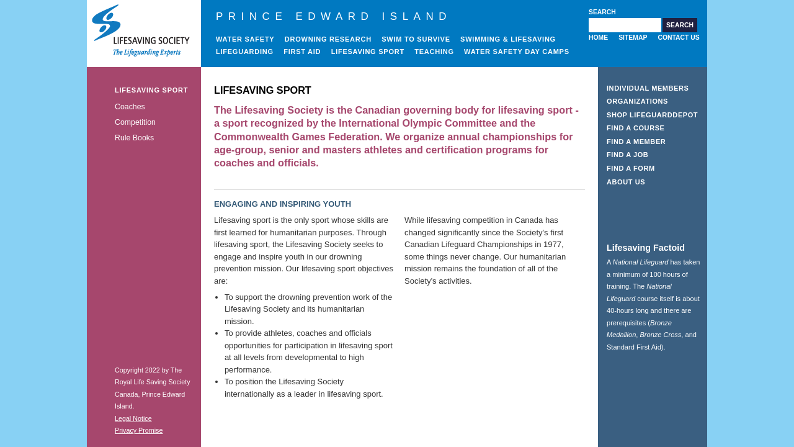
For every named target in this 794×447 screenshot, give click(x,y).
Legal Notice (133, 418)
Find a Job (627, 154)
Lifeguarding (245, 51)
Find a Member (636, 141)
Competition (135, 122)
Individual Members (648, 88)
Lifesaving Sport (367, 51)
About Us (626, 182)
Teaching (434, 51)
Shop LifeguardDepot (652, 115)
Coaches (130, 106)
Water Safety (245, 39)
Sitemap (632, 37)
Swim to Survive (415, 39)
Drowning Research (328, 39)
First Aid (302, 51)
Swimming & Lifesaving (508, 39)
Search (602, 12)
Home (598, 37)
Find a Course (636, 128)
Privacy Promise (139, 430)
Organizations (637, 101)
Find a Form (631, 168)
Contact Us (678, 37)
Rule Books (134, 137)
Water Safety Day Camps (516, 51)
